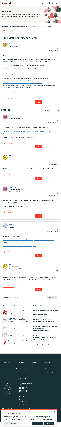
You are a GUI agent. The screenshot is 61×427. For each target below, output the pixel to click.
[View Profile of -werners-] (13, 116)
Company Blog (49, 372)
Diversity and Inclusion (51, 369)
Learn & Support (20, 359)
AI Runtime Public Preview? (41, 345)
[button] (5, 98)
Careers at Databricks (50, 365)
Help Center (19, 372)
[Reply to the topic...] (28, 297)
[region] (29, 417)
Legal (17, 375)
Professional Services (36, 365)
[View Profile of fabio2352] (13, 225)
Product (4, 359)
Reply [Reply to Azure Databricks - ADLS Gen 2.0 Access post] (38, 102)
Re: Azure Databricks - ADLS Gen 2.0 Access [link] (40, 26)
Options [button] (5, 30)
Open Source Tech (6, 369)
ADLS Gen (10, 92)
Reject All (37, 423)
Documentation (20, 362)
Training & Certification (22, 369)
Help (46, 3)
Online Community (21, 378)
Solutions (33, 359)
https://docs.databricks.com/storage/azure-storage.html (19, 246)
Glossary (18, 365)
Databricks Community (9, 3)
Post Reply (52, 297)
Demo (3, 375)
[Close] (54, 411)
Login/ (55, 3)
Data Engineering (22, 26)
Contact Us (48, 375)
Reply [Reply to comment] (38, 146)
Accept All (49, 423)
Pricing (3, 365)
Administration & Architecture (42, 321)
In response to (16, 160)
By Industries (33, 362)
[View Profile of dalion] (11, 44)
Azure (16, 92)
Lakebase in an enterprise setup (42, 319)
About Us (47, 362)
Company (47, 359)
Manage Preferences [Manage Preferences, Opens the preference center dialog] (10, 423)
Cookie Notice (37, 417)
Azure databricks (25, 92)
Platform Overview (6, 362)
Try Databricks (5, 372)
